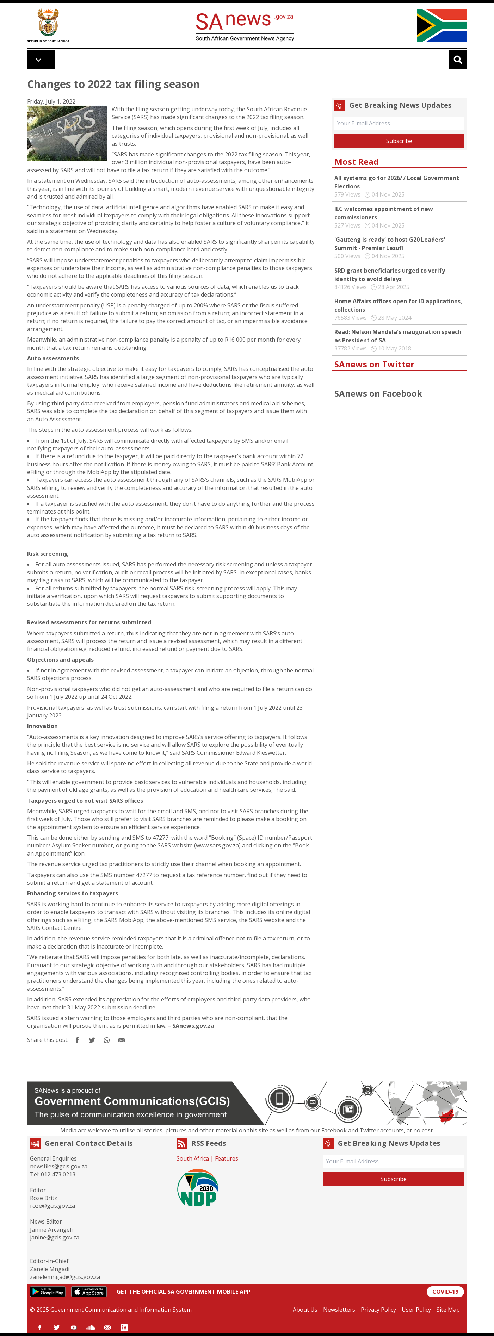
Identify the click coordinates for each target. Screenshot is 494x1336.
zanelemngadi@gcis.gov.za (65, 1277)
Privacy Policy (378, 1309)
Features (226, 1158)
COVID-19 (445, 1291)
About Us (305, 1309)
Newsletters (339, 1309)
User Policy (416, 1309)
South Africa (193, 1158)
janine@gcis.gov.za (54, 1237)
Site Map (448, 1309)
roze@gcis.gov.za (52, 1206)
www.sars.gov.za (217, 845)
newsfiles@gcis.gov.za (58, 1166)
